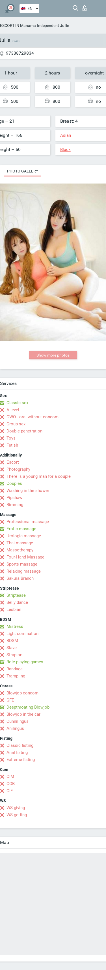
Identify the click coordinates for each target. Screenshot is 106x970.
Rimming (15, 504)
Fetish (12, 445)
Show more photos (53, 355)
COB (11, 783)
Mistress (15, 626)
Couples (14, 483)
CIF (10, 790)
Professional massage (28, 521)
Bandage (15, 668)
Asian (65, 135)
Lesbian (14, 609)
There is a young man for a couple (39, 476)
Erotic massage (21, 528)
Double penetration (24, 431)
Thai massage (20, 542)
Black (65, 149)
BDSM (12, 640)
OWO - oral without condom (33, 416)
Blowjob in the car (23, 714)
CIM (10, 776)
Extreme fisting (21, 759)
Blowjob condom (22, 693)
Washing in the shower (28, 490)
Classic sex (17, 402)
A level (13, 409)
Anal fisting (17, 752)
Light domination (22, 633)
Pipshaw (14, 497)
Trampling (16, 676)
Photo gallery (22, 171)
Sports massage (22, 564)
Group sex (16, 424)
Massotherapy (20, 550)
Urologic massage (24, 535)
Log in (84, 8)
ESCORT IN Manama (18, 25)
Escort (13, 462)
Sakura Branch (20, 578)
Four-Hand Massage (25, 557)
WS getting (17, 814)
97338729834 (20, 53)
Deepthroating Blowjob (28, 707)
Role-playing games (25, 661)
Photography (18, 469)
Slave (12, 647)
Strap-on (14, 654)
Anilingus (15, 728)
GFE (10, 700)
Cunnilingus (18, 721)
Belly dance (17, 602)
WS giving (16, 807)
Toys (11, 438)
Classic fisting (20, 745)
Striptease (16, 595)
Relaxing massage (24, 571)
